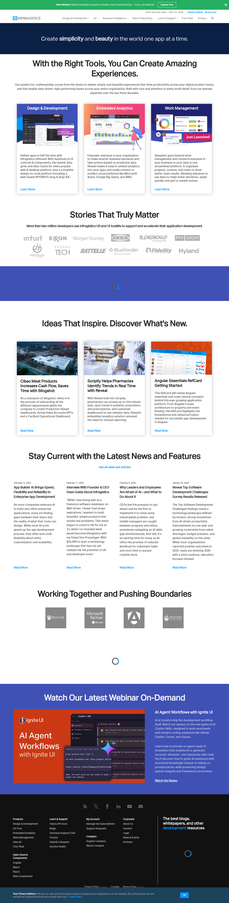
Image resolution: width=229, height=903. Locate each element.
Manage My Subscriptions (100, 823)
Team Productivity (142, 18)
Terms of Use (129, 886)
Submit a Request (59, 841)
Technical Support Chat (62, 832)
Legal (126, 832)
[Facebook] (107, 806)
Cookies (115, 886)
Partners (127, 841)
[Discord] (140, 806)
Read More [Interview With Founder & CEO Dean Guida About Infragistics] (74, 567)
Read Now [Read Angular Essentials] (161, 430)
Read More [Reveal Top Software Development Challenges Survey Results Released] (179, 567)
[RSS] (85, 806)
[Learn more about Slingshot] (181, 127)
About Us (128, 823)
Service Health (58, 846)
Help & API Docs (58, 823)
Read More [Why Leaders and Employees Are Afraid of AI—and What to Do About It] (127, 567)
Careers (127, 828)
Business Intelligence (114, 18)
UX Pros (17, 828)
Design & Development (25, 823)
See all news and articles (114, 467)
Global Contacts (195, 12)
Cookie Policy (74, 896)
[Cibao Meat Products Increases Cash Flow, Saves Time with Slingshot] (47, 358)
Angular (17, 862)
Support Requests (96, 828)
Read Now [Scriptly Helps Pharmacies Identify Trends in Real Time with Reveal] (94, 430)
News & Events (131, 837)
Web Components (23, 876)
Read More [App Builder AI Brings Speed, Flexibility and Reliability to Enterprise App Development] (21, 567)
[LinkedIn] (118, 806)
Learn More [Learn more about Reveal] (94, 189)
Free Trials (187, 18)
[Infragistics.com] (30, 18)
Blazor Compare (95, 845)
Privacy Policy (92, 886)
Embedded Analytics (24, 832)
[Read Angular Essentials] (181, 358)
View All (17, 841)
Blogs (53, 828)
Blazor (16, 867)
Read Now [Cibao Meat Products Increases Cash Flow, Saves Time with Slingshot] (26, 430)
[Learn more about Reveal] (114, 127)
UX (95, 18)
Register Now (167, 4)
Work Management (23, 837)
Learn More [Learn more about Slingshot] (162, 189)
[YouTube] (129, 806)
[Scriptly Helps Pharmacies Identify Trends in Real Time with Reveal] (114, 358)
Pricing (202, 18)
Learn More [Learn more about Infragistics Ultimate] (27, 189)
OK (184, 895)
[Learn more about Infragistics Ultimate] (47, 127)
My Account (210, 12)
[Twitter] (96, 806)
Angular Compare (96, 841)
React (16, 871)
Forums (54, 837)
